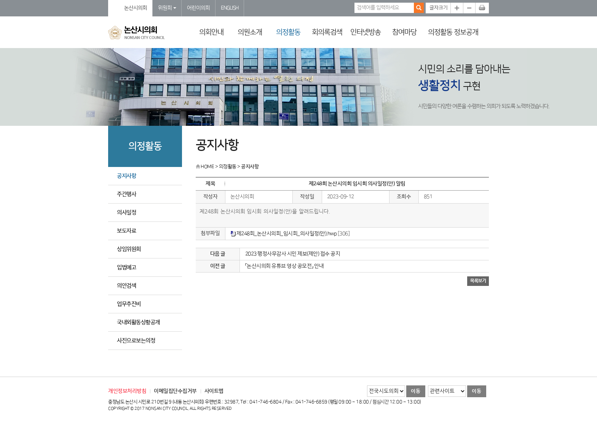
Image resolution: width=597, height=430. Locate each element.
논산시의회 (135, 8)
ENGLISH (229, 8)
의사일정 (126, 212)
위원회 (167, 8)
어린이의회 (198, 8)
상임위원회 (129, 249)
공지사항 (126, 176)
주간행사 (126, 194)
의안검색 (126, 285)
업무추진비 (129, 304)
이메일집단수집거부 (175, 391)
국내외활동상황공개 (138, 322)
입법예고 (126, 267)
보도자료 (126, 231)
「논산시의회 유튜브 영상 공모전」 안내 (284, 266)
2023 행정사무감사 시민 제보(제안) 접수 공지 (292, 254)
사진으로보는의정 (136, 340)
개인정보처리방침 (127, 391)
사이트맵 (213, 391)
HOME (205, 166)
